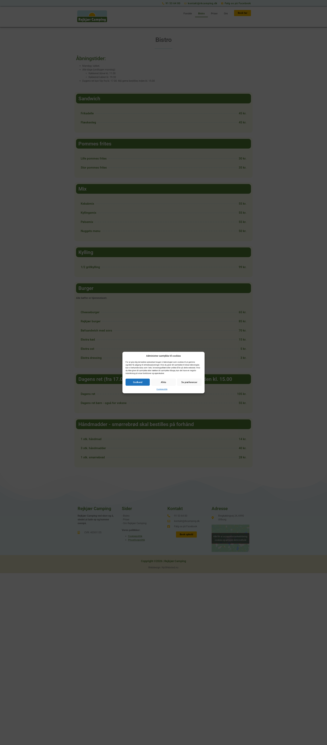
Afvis (163, 382)
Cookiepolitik (161, 389)
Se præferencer (189, 382)
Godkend (137, 382)
